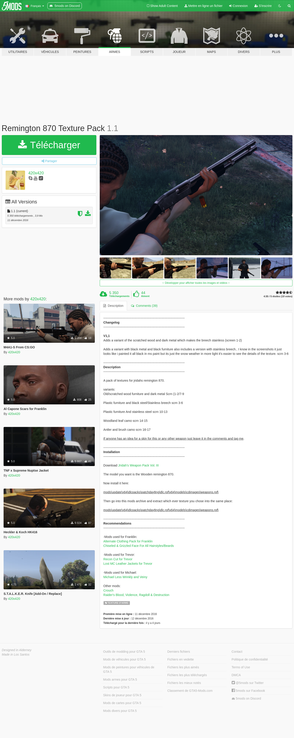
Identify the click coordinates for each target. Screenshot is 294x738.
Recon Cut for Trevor (117, 559)
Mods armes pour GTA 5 (120, 679)
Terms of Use (241, 667)
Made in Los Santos (16, 654)
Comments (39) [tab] (144, 305)
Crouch (108, 590)
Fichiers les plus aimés (183, 667)
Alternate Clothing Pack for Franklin (127, 541)
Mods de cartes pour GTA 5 (122, 703)
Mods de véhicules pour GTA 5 (124, 659)
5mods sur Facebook (248, 691)
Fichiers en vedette (180, 659)
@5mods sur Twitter (248, 683)
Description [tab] (113, 305)
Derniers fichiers (178, 651)
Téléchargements (119, 296)
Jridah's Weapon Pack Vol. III (138, 465)
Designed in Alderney (17, 650)
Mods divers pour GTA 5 (120, 711)
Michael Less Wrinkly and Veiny (125, 577)
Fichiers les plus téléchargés (187, 675)
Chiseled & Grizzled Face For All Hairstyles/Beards (138, 546)
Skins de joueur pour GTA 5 (122, 695)
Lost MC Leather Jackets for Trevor (127, 563)
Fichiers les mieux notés (184, 683)
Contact (237, 651)
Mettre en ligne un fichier (203, 6)
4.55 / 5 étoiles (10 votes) (278, 296)
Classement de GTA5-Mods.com (190, 690)
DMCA (236, 675)
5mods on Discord (246, 698)
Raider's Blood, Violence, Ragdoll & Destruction (136, 595)
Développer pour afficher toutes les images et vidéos (196, 282)
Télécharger (49, 145)
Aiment (145, 296)
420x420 (36, 173)
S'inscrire (263, 6)
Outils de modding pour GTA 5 (124, 651)
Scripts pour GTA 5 (116, 687)
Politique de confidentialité (250, 659)
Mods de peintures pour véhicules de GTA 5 (128, 669)
